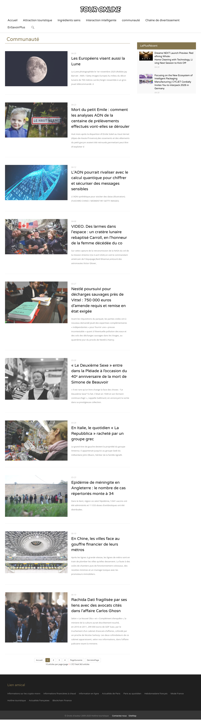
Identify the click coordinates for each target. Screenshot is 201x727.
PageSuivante (76, 667)
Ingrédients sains (69, 20)
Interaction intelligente (101, 20)
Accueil (12, 20)
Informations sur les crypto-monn (23, 701)
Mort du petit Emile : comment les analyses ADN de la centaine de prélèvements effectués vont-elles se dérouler (99, 121)
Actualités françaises (39, 708)
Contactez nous (119, 723)
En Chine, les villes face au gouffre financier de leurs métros (95, 552)
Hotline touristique (16, 708)
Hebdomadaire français (155, 701)
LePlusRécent (149, 45)
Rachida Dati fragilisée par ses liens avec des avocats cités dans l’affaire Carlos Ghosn (99, 613)
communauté (131, 20)
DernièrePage (93, 667)
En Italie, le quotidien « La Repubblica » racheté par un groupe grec (97, 441)
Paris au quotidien (132, 701)
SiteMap (132, 723)
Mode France (177, 701)
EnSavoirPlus (16, 27)
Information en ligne (89, 701)
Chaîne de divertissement (162, 20)
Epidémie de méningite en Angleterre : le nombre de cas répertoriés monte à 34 (98, 495)
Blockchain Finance (62, 708)
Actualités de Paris (111, 701)
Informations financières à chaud (59, 701)
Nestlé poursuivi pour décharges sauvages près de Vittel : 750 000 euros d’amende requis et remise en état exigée (98, 307)
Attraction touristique (37, 20)
